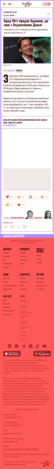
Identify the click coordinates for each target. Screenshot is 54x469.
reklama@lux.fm (10, 441)
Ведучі (5, 300)
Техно (22, 285)
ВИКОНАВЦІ (40, 282)
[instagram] (16, 346)
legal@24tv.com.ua (12, 433)
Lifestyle (25, 274)
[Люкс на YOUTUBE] (9, 4)
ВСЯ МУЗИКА (41, 278)
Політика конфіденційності (26, 311)
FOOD (6, 274)
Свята (22, 264)
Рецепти (6, 278)
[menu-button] (4, 4)
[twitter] (18, 227)
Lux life (7, 296)
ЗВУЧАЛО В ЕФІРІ (42, 285)
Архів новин (24, 336)
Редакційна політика (24, 322)
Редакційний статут (24, 317)
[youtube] (44, 346)
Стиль (39, 259)
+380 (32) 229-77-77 (12, 417)
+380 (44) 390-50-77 (12, 425)
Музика (5, 267)
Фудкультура (7, 289)
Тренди (39, 262)
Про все (22, 278)
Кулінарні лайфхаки (10, 285)
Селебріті (6, 256)
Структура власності (23, 306)
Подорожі (23, 289)
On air (40, 274)
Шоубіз (6, 218)
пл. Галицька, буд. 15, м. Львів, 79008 (20, 449)
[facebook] (12, 227)
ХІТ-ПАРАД (40, 289)
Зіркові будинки (17, 218)
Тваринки (23, 256)
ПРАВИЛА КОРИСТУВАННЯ (25, 301)
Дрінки (5, 282)
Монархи (6, 253)
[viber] (24, 227)
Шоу (4, 260)
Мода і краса (40, 250)
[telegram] (5, 227)
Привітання (24, 282)
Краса (39, 255)
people (19, 70)
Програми (6, 304)
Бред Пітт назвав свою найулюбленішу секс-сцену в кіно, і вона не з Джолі (25, 121)
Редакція (23, 339)
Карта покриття (8, 311)
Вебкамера (7, 307)
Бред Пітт (38, 218)
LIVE (45, 4)
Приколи (23, 253)
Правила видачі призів (25, 327)
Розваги (25, 249)
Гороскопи (24, 260)
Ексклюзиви (7, 264)
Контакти (23, 332)
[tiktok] (37, 346)
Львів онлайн (8, 314)
